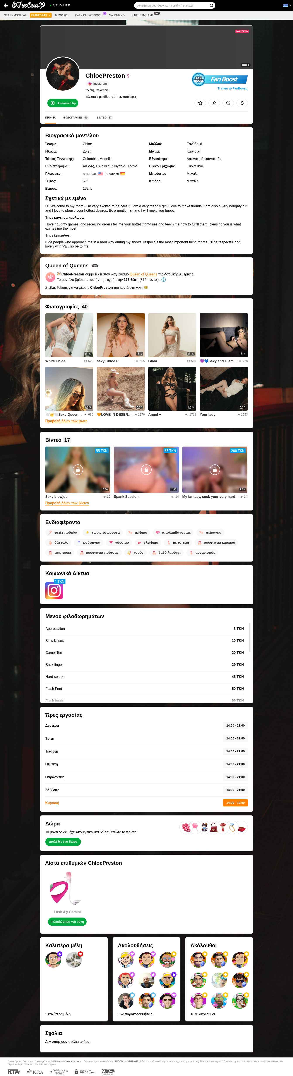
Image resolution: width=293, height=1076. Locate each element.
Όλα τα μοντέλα (15, 15)
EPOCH (119, 1061)
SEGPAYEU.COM (136, 1061)
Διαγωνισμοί (117, 15)
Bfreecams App (143, 15)
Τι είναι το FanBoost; (233, 88)
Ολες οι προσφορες (90, 15)
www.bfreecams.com (69, 1061)
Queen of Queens (143, 274)
